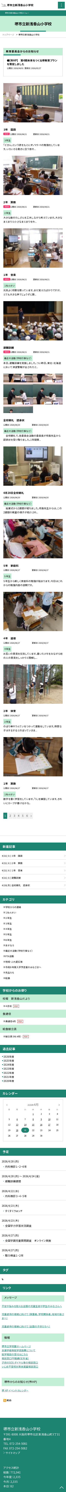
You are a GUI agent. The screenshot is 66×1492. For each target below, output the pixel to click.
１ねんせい (10, 912)
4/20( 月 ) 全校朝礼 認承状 (16, 885)
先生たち (9, 972)
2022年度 (9, 1073)
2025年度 (9, 1060)
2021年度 (9, 1077)
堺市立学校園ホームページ (16, 1346)
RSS (9, 1400)
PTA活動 (9, 956)
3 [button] (14, 815)
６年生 (8, 940)
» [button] (31, 815)
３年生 (8, 923)
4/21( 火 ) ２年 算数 (12, 863)
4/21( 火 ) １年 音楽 (12, 870)
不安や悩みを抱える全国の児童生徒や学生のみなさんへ (32, 1306)
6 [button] (27, 815)
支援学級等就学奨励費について (19, 1350)
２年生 (8, 918)
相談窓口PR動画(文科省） (15, 1358)
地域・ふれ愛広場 (14, 961)
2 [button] (10, 815)
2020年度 (9, 1081)
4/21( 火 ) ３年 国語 (12, 855)
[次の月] (59, 1104)
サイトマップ (12, 1453)
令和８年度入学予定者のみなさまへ (23, 967)
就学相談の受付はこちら (15, 1354)
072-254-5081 (18, 1443)
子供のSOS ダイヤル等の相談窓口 (20, 1362)
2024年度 (9, 1064)
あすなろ (9, 945)
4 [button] (18, 815)
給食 (7, 978)
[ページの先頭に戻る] (61, 1488)
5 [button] (23, 815)
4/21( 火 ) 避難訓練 (11, 877)
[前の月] (6, 1104)
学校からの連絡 (13, 907)
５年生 (8, 934)
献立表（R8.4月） (17, 1036)
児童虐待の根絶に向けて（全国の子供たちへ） (26, 1326)
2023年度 (9, 1068)
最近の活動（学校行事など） (19, 950)
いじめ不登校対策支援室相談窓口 (20, 1366)
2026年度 (9, 1056)
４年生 (8, 929)
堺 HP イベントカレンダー (15, 1390)
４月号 (12, 1006)
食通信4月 (14, 1021)
